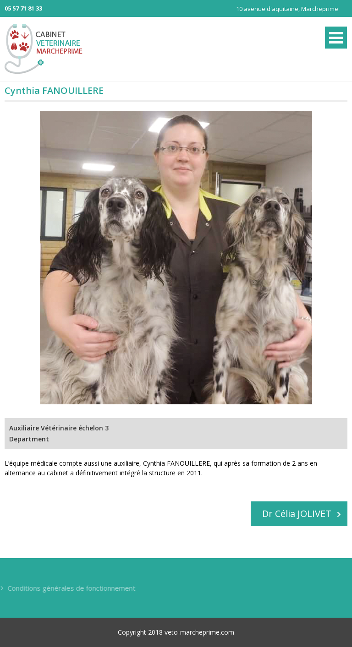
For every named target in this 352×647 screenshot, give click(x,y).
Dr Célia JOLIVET (296, 513)
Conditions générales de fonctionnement (71, 588)
